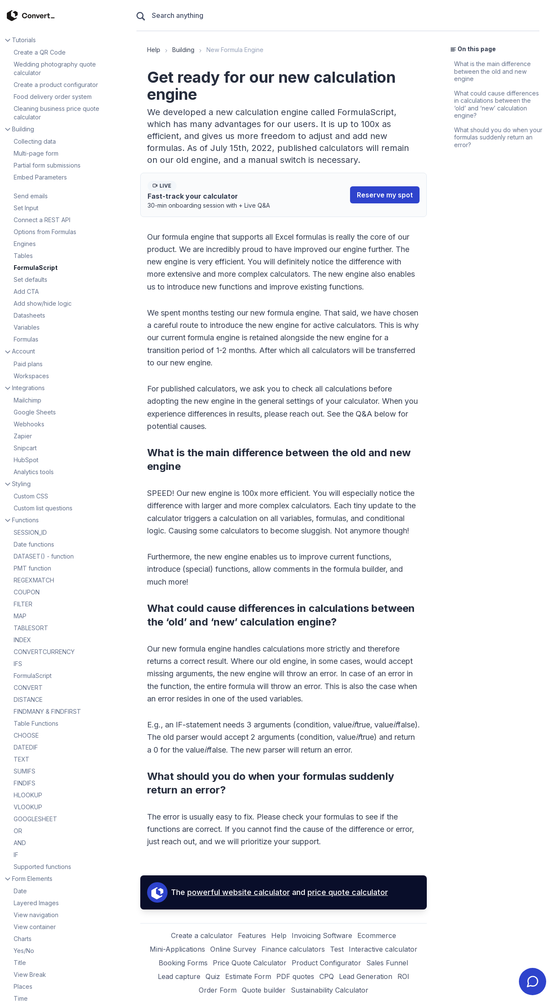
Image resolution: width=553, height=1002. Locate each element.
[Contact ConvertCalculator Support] (532, 981)
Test (337, 949)
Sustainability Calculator (329, 990)
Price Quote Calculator (250, 963)
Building (183, 49)
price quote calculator (347, 892)
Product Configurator (326, 963)
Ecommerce (376, 935)
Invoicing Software (322, 935)
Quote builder (264, 990)
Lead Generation (365, 976)
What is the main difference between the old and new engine (492, 71)
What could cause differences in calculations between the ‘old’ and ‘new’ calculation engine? (496, 104)
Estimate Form (248, 976)
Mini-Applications (177, 949)
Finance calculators (293, 949)
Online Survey (233, 949)
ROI (403, 976)
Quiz (213, 976)
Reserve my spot (385, 195)
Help (153, 49)
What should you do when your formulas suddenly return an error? (498, 137)
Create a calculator (202, 935)
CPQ (326, 976)
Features (252, 935)
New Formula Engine (234, 49)
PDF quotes (295, 976)
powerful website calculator (238, 892)
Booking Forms (183, 963)
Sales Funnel (387, 963)
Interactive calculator (383, 949)
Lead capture (179, 976)
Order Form (218, 990)
